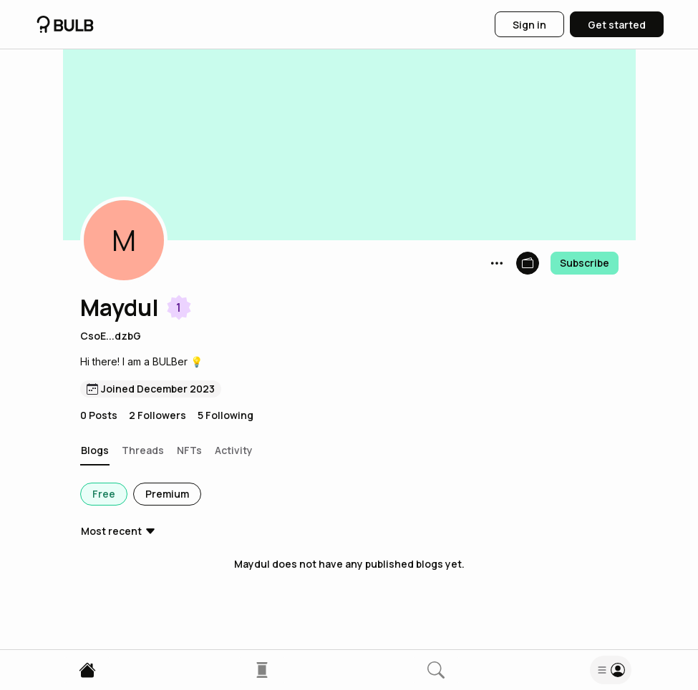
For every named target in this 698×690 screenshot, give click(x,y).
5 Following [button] (225, 415)
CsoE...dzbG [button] (110, 335)
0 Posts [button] (98, 415)
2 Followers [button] (157, 415)
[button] (124, 240)
